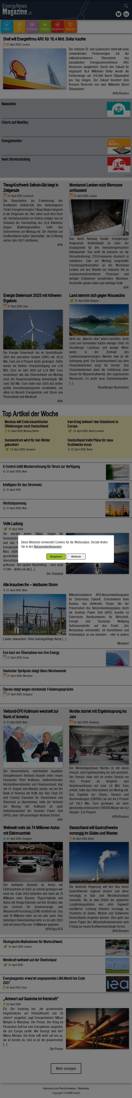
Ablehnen (76, 556)
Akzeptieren (56, 556)
